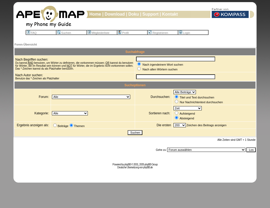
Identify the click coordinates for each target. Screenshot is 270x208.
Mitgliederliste (98, 32)
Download (115, 14)
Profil (123, 32)
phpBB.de (148, 167)
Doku (133, 14)
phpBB (127, 164)
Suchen (64, 32)
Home (95, 14)
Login (184, 32)
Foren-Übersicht (26, 44)
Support (150, 14)
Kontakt (170, 14)
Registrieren (158, 32)
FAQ (32, 32)
